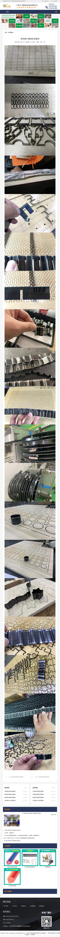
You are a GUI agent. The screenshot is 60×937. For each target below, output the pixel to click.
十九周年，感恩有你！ (9, 832)
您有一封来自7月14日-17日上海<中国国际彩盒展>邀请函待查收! (19, 838)
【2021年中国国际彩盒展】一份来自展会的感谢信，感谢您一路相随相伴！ (22, 835)
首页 (7, 12)
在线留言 (46, 1)
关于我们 (6, 906)
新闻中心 (24, 906)
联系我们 (42, 906)
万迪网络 (33, 934)
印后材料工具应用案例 (10, 800)
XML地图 (54, 1)
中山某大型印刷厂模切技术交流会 (12, 840)
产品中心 (15, 906)
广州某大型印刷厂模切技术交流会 (12, 830)
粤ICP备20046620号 (52, 933)
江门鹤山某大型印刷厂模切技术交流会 (31, 813)
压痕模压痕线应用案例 (10, 791)
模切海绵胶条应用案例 (10, 794)
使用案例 (10, 32)
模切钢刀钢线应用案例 (10, 797)
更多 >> (25, 787)
